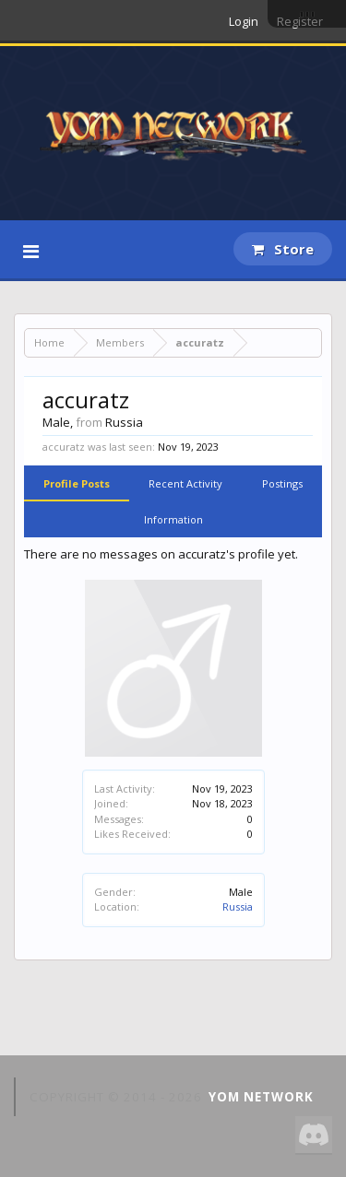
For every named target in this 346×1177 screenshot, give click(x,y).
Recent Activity (185, 483)
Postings (282, 483)
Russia (237, 906)
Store (283, 249)
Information (173, 519)
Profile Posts (76, 483)
